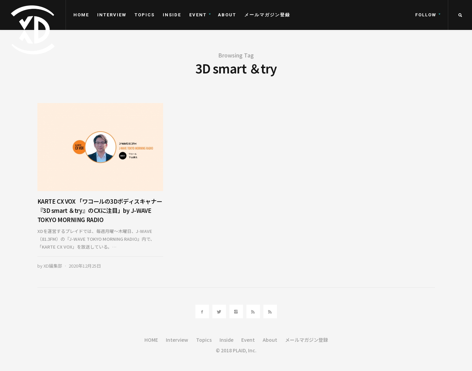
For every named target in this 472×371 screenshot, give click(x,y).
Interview (111, 14)
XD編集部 (52, 266)
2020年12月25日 (85, 266)
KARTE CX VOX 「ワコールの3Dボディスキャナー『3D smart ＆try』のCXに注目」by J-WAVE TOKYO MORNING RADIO (99, 210)
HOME (81, 14)
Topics (145, 14)
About (227, 14)
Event (198, 14)
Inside (172, 14)
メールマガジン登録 (267, 14)
